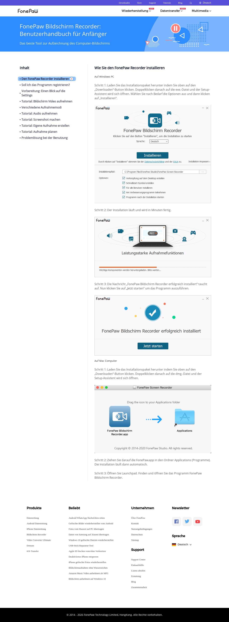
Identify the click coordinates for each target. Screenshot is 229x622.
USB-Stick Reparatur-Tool (81, 545)
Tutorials (167, 3)
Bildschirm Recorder (36, 534)
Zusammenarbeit (139, 587)
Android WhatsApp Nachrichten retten (87, 518)
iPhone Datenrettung (36, 529)
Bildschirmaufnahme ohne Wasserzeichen (88, 567)
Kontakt (135, 523)
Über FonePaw (138, 518)
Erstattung (136, 576)
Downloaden (124, 3)
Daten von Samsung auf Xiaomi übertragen (89, 534)
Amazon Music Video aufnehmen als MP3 (88, 573)
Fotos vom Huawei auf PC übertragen (86, 529)
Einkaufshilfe (137, 565)
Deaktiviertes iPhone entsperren (83, 556)
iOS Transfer (33, 551)
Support (152, 3)
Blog (180, 3)
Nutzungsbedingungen (141, 529)
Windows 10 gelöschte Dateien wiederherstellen (91, 540)
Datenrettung (33, 518)
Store (139, 3)
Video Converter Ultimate (39, 540)
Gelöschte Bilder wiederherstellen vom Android (91, 523)
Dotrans (30, 545)
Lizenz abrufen (138, 570)
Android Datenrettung (37, 523)
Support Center (138, 559)
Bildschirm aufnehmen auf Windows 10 (87, 578)
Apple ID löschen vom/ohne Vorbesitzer (87, 551)
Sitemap (135, 540)
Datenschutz (137, 534)
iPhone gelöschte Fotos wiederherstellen (87, 562)
